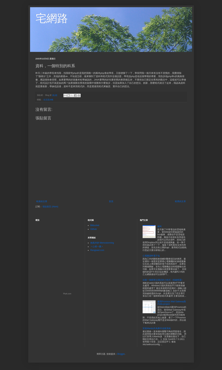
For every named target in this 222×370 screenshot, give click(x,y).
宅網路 (51, 18)
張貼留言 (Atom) (50, 206)
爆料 (159, 226)
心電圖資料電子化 (151, 256)
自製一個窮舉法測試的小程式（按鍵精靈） (163, 280)
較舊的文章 (180, 201)
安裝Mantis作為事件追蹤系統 (157, 328)
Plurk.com (67, 294)
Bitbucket (94, 225)
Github (93, 229)
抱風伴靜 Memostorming (102, 243)
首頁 (111, 201)
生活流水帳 (48, 100)
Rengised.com (97, 250)
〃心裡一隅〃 (96, 246)
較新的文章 (41, 201)
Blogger (121, 354)
